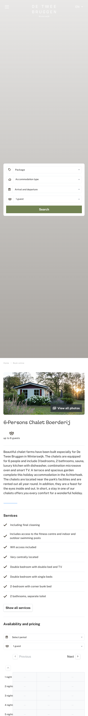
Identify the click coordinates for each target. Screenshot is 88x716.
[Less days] (8, 667)
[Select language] (79, 7)
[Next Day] (77, 656)
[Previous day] (15, 656)
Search (44, 209)
